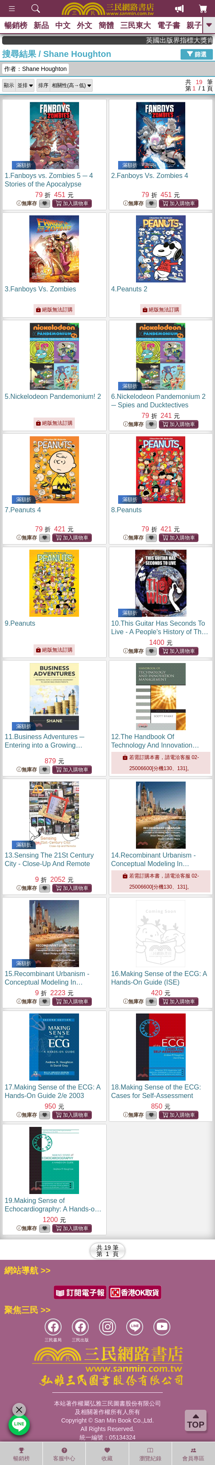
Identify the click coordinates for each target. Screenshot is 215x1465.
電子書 (168, 25)
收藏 (107, 1454)
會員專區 (193, 1454)
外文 (84, 25)
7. (23, 510)
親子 (194, 25)
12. (155, 745)
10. (160, 632)
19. (53, 1209)
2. (149, 175)
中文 (63, 25)
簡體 (106, 25)
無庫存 (27, 203)
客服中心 (64, 1454)
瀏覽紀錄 (150, 1454)
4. (129, 289)
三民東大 (135, 25)
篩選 (197, 54)
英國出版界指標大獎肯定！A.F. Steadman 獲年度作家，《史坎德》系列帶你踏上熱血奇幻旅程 (187, 40)
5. (53, 396)
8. (126, 510)
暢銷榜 (15, 25)
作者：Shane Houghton (35, 68)
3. (40, 289)
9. (20, 623)
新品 (41, 25)
